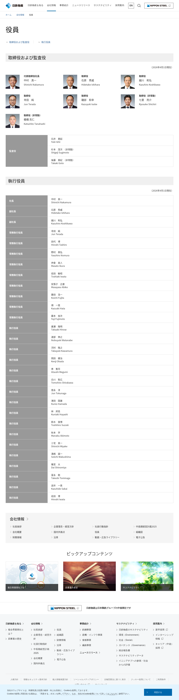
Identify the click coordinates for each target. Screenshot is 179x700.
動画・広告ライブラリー (66, 652)
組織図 (60, 635)
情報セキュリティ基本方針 (35, 679)
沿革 (59, 645)
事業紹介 (84, 623)
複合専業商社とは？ (16, 631)
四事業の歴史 (15, 639)
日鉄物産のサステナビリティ (133, 629)
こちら (112, 694)
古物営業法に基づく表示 (115, 679)
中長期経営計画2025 (41, 651)
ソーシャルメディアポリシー (86, 679)
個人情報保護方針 (60, 679)
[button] (158, 692)
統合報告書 (124, 650)
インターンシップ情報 (164, 637)
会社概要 (38, 658)
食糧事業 (86, 640)
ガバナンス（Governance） (133, 645)
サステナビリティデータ (131, 655)
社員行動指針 (40, 644)
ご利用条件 (161, 679)
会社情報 (35, 623)
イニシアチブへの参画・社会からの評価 (133, 663)
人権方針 (14, 679)
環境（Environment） (129, 635)
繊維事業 (86, 645)
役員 (59, 629)
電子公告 (61, 659)
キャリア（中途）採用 (164, 646)
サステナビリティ (125, 623)
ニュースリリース (89, 652)
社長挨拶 (38, 629)
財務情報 (61, 640)
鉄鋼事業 (86, 629)
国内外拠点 (39, 663)
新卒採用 (160, 629)
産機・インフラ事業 (92, 635)
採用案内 (157, 623)
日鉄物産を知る (13, 623)
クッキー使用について (141, 679)
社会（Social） (126, 640)
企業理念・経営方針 (42, 637)
